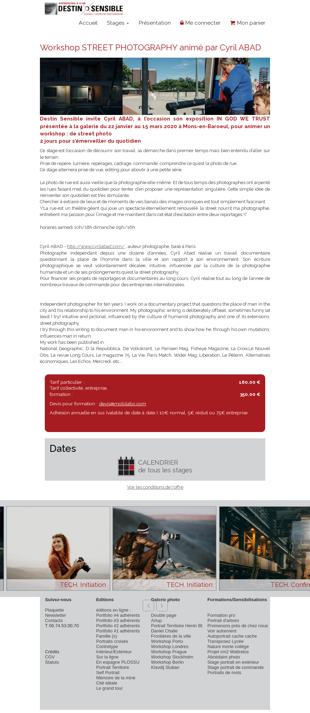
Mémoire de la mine (115, 677)
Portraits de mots (224, 672)
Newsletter (55, 615)
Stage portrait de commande (235, 667)
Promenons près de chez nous (237, 625)
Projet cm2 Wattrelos (228, 651)
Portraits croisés (112, 641)
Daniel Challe (164, 630)
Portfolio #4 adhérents (118, 615)
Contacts (54, 620)
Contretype (107, 646)
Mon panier (247, 22)
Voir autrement (221, 630)
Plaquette (54, 610)
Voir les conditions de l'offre (155, 487)
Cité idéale (106, 683)
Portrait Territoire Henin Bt (176, 625)
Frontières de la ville (171, 636)
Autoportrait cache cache (232, 636)
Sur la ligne (107, 657)
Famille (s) (106, 636)
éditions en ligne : (113, 610)
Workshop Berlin (167, 662)
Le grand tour (109, 688)
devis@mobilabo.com (122, 403)
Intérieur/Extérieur (114, 651)
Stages (118, 22)
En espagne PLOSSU (118, 662)
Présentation (155, 22)
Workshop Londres (169, 646)
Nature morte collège (228, 646)
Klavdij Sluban (165, 667)
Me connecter (200, 22)
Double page (163, 615)
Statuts (52, 662)
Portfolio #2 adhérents (118, 625)
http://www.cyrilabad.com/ (96, 246)
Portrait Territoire (112, 667)
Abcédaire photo (223, 657)
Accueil (88, 22)
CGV (50, 657)
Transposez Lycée (225, 641)
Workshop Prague (169, 651)
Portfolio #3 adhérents (118, 620)
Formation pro (221, 615)
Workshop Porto (167, 641)
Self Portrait (107, 672)
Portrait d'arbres (223, 620)
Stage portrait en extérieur (233, 662)
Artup (156, 620)
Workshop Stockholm (172, 657)
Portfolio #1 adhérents (118, 630)
